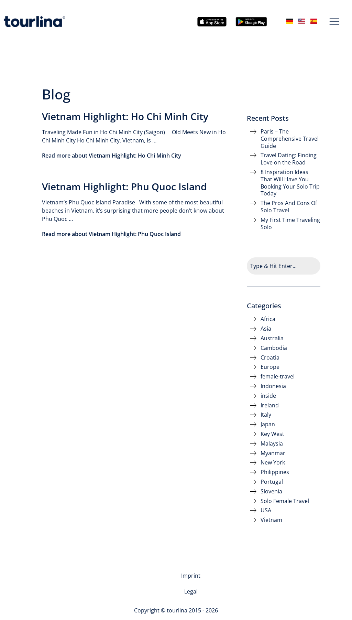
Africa (268, 319)
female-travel (278, 376)
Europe (270, 367)
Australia (272, 338)
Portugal (272, 481)
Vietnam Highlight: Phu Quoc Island (124, 186)
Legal (191, 575)
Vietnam (271, 520)
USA (266, 510)
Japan (268, 424)
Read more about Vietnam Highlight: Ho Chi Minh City (111, 155)
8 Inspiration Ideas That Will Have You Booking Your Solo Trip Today (290, 183)
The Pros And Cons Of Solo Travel (289, 207)
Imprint (164, 575)
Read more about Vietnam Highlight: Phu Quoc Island (111, 234)
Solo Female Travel (285, 501)
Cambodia (274, 348)
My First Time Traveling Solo (290, 223)
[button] (334, 21)
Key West (272, 434)
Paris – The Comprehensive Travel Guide (290, 138)
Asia (266, 328)
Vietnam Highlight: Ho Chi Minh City (125, 116)
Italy (266, 414)
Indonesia (273, 386)
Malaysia (272, 443)
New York (273, 462)
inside (268, 395)
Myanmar (273, 453)
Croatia (270, 357)
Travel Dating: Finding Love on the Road (289, 159)
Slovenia (271, 491)
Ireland (270, 405)
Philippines (275, 472)
